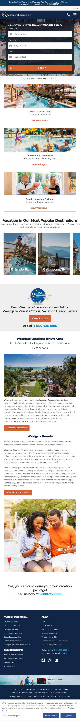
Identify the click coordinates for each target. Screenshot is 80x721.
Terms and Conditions (50, 629)
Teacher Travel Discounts (13, 655)
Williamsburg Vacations (13, 641)
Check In (12, 40)
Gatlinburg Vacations (12, 625)
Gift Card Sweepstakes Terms (52, 645)
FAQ (43, 622)
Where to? (13, 28)
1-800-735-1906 (45, 326)
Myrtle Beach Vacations (13, 633)
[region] (40, 710)
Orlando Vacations (11, 622)
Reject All (68, 715)
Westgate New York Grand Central (17, 645)
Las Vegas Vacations (11, 629)
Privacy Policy (47, 625)
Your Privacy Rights (11, 715)
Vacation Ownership (17, 428)
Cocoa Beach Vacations (12, 637)
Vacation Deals (9, 666)
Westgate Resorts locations (55, 453)
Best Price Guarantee (49, 633)
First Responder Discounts (14, 658)
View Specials (40, 318)
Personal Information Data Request (55, 641)
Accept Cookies (51, 715)
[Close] (76, 703)
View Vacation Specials (18, 492)
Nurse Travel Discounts (12, 662)
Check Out (12, 51)
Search (28, 67)
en (75, 8)
